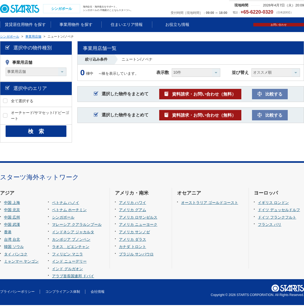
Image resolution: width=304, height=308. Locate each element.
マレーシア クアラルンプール (77, 227)
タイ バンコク (15, 257)
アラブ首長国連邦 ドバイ (73, 279)
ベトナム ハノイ (65, 205)
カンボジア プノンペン (71, 242)
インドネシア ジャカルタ (73, 235)
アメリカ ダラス (132, 242)
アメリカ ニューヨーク (138, 227)
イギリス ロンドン (273, 205)
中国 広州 (12, 220)
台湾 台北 (12, 242)
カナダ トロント (132, 249)
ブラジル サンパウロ (136, 257)
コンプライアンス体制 (62, 295)
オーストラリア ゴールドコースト (209, 205)
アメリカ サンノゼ (134, 235)
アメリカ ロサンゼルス (138, 220)
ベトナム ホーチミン (69, 213)
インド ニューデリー (69, 264)
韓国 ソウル (14, 249)
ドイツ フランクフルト (277, 220)
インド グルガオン (67, 272)
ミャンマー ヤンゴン (21, 264)
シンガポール (63, 220)
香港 (7, 235)
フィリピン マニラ (67, 257)
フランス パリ (269, 227)
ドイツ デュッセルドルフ (279, 213)
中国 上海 (12, 205)
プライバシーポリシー (17, 295)
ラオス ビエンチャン (70, 249)
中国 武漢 (12, 227)
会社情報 (98, 295)
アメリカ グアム (132, 213)
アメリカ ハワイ (132, 205)
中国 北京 (12, 213)
